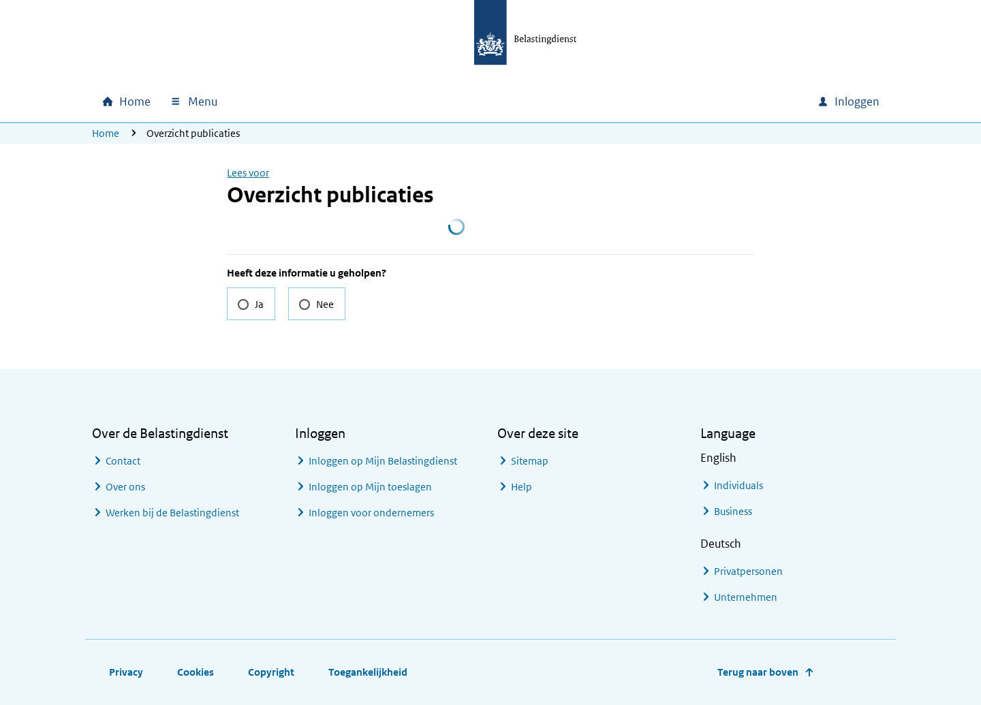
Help (521, 486)
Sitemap (529, 460)
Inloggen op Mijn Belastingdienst (383, 460)
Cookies (195, 671)
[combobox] (690, 101)
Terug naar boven (757, 671)
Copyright (271, 671)
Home (105, 133)
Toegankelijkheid (367, 671)
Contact (123, 460)
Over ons (125, 486)
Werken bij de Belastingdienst (172, 512)
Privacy (126, 671)
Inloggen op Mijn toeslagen (370, 486)
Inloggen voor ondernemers (371, 512)
